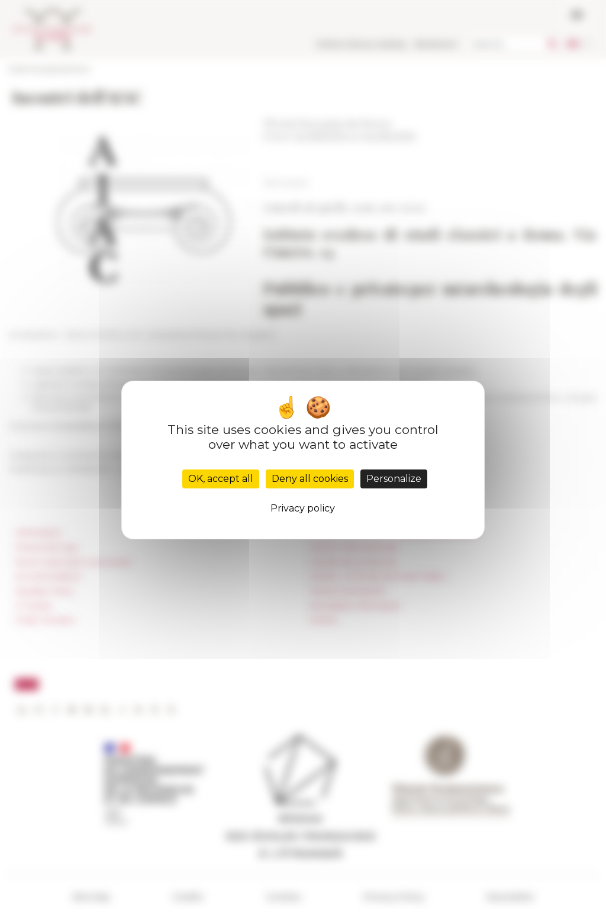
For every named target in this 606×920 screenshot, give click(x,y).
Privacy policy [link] (302, 508)
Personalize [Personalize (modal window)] (393, 478)
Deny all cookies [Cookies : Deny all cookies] (310, 478)
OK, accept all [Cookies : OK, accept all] (220, 478)
